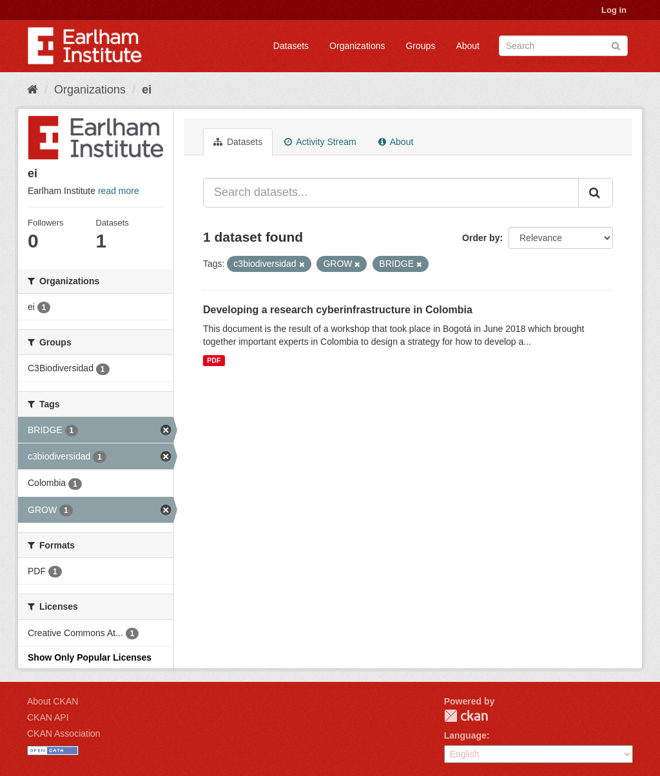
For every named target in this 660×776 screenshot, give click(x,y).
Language (465, 735)
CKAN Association (64, 733)
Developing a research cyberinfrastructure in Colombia (337, 309)
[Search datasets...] (391, 193)
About (468, 46)
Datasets (291, 46)
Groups (420, 46)
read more (118, 191)
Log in (613, 10)
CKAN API (48, 717)
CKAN (466, 716)
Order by (481, 238)
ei (146, 89)
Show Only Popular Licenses (89, 657)
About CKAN (52, 701)
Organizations (357, 46)
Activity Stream (320, 142)
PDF (213, 360)
